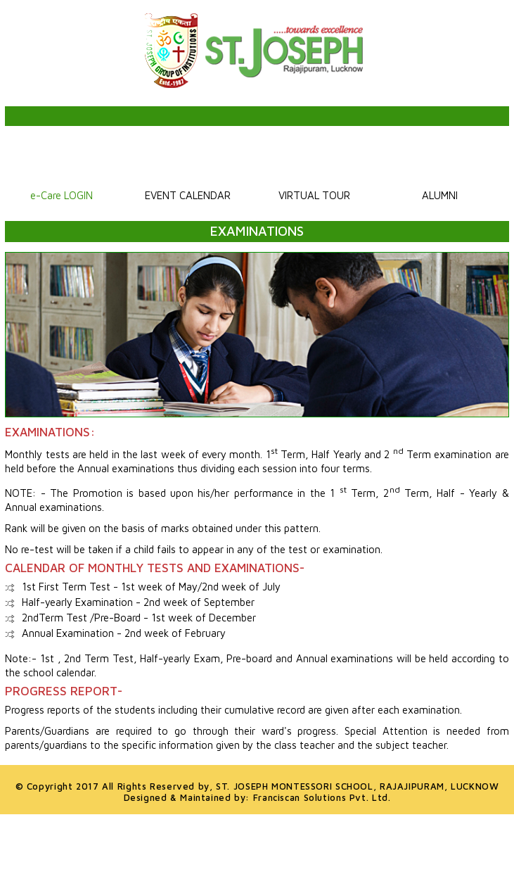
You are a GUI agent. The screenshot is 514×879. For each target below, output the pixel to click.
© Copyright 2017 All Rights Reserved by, (257, 785)
